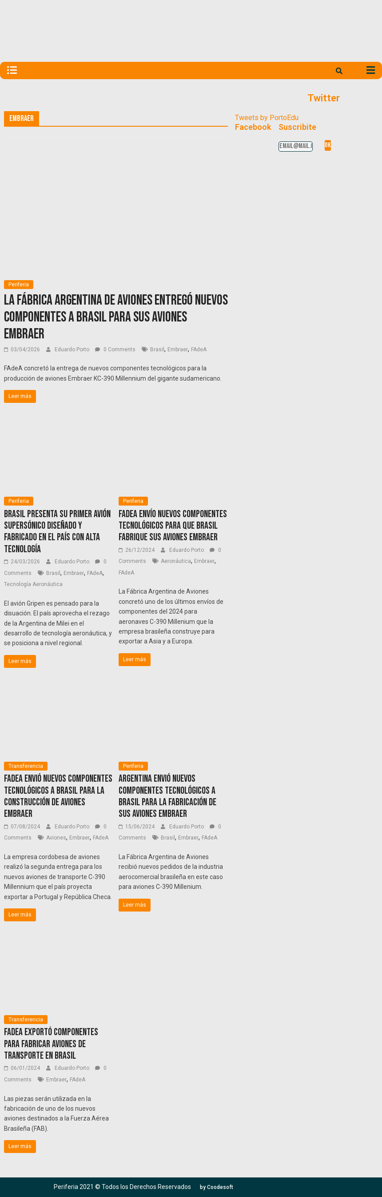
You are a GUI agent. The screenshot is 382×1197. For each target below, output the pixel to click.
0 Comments (115, 349)
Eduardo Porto (73, 349)
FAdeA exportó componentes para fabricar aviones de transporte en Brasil (51, 1044)
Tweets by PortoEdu (266, 117)
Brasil (157, 349)
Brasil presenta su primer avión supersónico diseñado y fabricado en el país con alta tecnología (57, 531)
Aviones (56, 838)
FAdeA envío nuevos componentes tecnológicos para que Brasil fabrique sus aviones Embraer (173, 526)
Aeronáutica (176, 561)
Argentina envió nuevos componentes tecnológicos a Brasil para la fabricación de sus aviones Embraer (167, 796)
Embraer (177, 349)
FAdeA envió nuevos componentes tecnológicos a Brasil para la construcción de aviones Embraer (58, 796)
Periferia (18, 284)
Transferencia (25, 766)
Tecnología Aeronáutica (33, 584)
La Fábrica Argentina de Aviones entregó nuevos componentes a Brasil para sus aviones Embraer (116, 317)
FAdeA (199, 349)
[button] (216, 1187)
